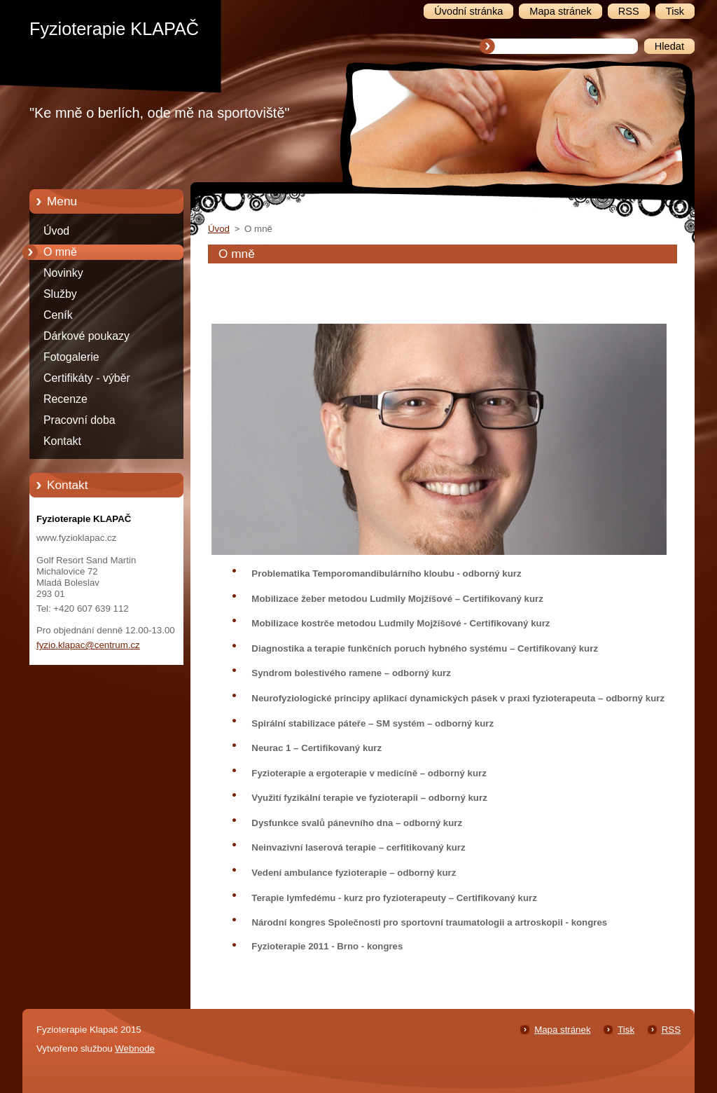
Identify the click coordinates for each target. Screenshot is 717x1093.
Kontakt (62, 441)
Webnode (135, 1048)
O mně (60, 252)
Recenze (65, 399)
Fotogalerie (71, 357)
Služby (60, 294)
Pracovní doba (79, 420)
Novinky (63, 273)
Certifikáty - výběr (86, 378)
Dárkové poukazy (86, 336)
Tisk (626, 1029)
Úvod (56, 231)
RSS (671, 1029)
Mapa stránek (562, 1029)
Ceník (58, 315)
